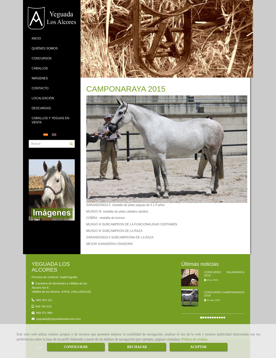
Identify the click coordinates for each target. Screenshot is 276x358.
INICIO (36, 38)
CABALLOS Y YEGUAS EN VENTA (50, 120)
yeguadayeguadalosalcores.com (58, 318)
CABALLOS (40, 68)
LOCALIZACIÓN (43, 98)
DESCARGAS (41, 108)
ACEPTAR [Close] (198, 347)
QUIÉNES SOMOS (45, 48)
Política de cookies (194, 339)
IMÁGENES (40, 78)
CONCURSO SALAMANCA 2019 (224, 273)
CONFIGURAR (76, 347)
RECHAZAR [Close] (137, 347)
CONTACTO (40, 88)
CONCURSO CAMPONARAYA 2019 (224, 294)
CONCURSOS (42, 58)
